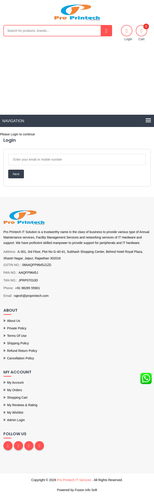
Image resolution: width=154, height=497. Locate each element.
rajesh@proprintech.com (31, 296)
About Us (13, 321)
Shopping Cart (17, 397)
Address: (9, 251)
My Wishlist (15, 412)
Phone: (8, 288)
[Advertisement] (77, 80)
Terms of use (17, 336)
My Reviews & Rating (22, 405)
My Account (15, 382)
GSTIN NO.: (12, 265)
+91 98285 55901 (27, 288)
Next (16, 174)
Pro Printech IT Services (74, 480)
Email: (7, 296)
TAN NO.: (10, 280)
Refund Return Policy (22, 351)
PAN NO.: (10, 272)
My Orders (14, 390)
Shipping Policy (18, 343)
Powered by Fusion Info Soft (77, 490)
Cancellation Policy (20, 358)
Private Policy (16, 328)
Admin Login (16, 420)
